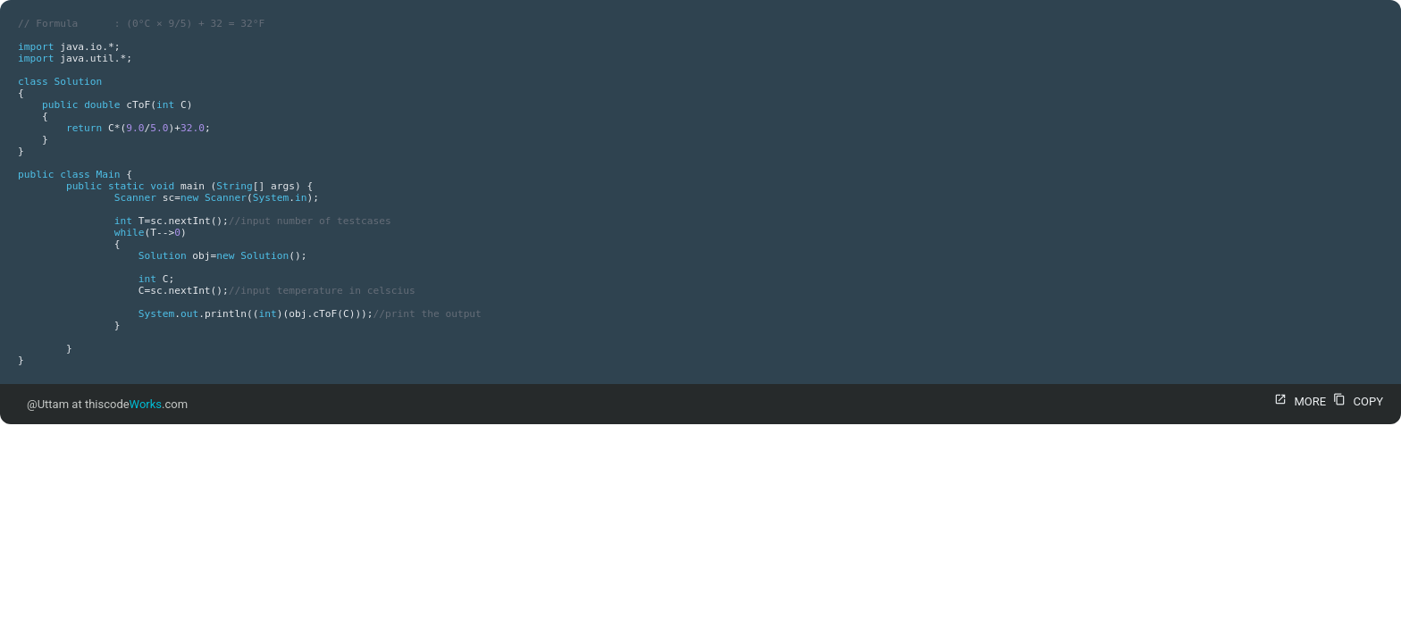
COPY (1356, 401)
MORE (1298, 401)
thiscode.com (136, 404)
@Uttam (48, 404)
